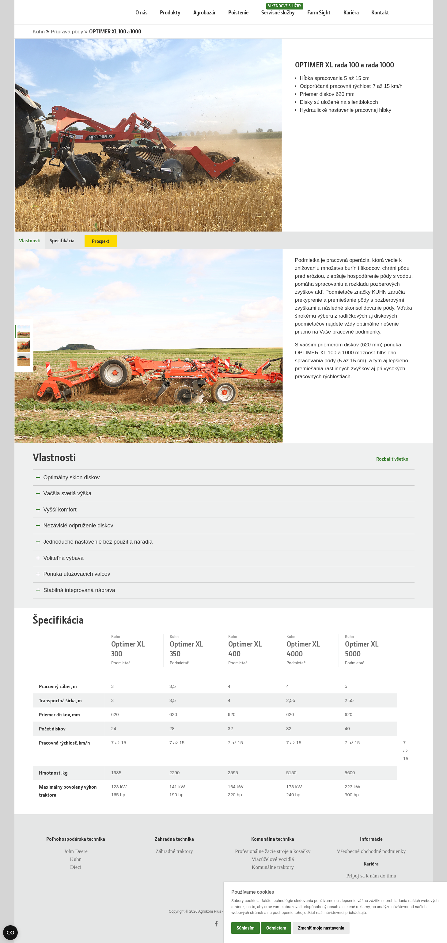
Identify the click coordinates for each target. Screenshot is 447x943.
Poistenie (238, 12)
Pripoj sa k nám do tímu (371, 876)
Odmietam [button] (276, 928)
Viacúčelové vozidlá (273, 859)
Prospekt (100, 241)
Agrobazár (204, 12)
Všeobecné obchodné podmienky (371, 851)
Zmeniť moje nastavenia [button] (321, 928)
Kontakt (380, 12)
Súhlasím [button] (246, 928)
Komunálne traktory (273, 867)
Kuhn (39, 32)
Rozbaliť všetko (392, 458)
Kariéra (351, 12)
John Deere (76, 851)
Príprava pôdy (68, 32)
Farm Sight (319, 12)
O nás (141, 12)
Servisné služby (280, 9)
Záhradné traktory (174, 851)
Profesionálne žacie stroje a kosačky (272, 851)
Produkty (170, 12)
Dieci (75, 867)
